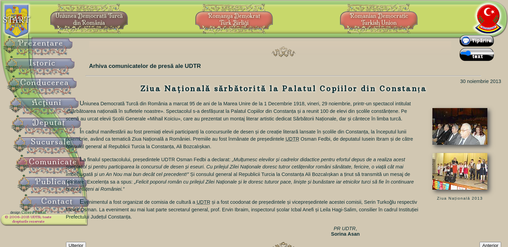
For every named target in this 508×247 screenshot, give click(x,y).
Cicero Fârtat (50, 216)
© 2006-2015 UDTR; (45, 221)
